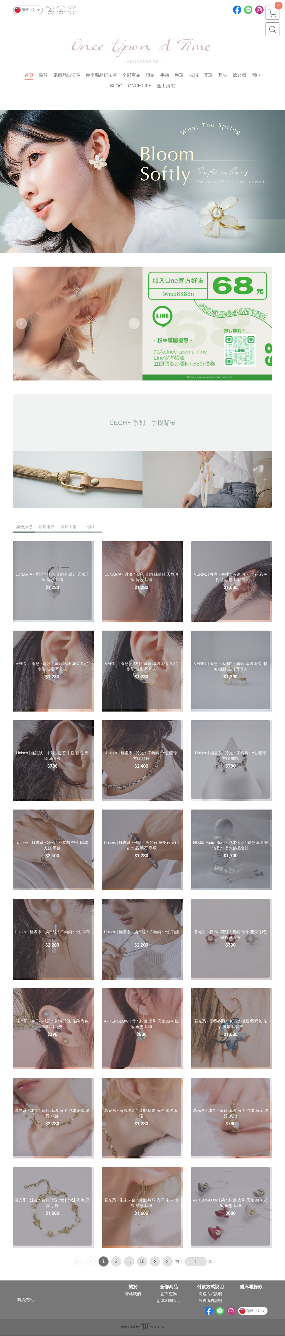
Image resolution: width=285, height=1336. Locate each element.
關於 (133, 1287)
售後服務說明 (210, 1301)
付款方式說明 (210, 1287)
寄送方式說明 (210, 1294)
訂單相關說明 (169, 1301)
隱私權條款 (251, 1287)
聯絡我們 (133, 1294)
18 (141, 1261)
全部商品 (169, 1287)
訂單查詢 (169, 1294)
